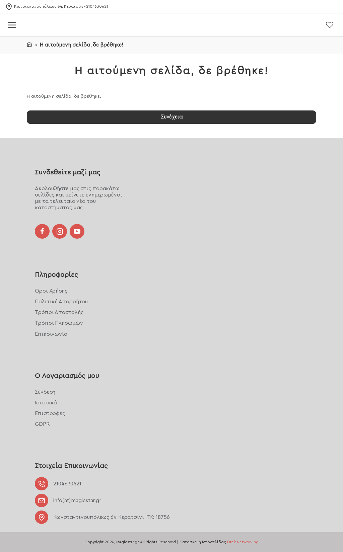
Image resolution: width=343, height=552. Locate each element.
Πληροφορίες (56, 274)
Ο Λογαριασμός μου (67, 375)
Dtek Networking (243, 542)
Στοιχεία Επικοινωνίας (71, 466)
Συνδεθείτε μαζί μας (67, 171)
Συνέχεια (171, 117)
